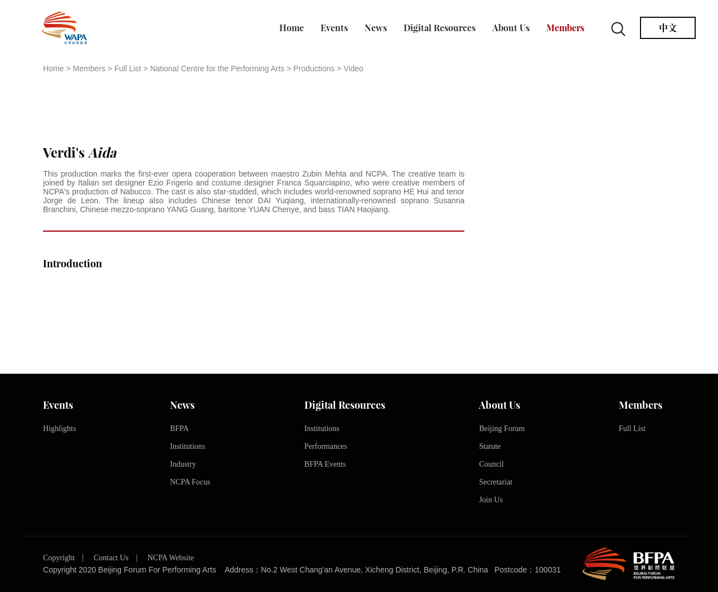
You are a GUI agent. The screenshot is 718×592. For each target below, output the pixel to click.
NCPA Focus (190, 482)
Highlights (59, 428)
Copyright (59, 558)
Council (491, 464)
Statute (490, 446)
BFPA (179, 428)
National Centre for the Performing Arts (217, 68)
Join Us (490, 500)
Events (334, 27)
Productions (313, 68)
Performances (325, 446)
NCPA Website (170, 558)
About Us (511, 27)
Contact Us (111, 558)
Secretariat (495, 482)
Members (565, 27)
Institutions (187, 446)
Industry (183, 464)
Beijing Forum (502, 428)
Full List (127, 68)
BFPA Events (325, 464)
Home (291, 27)
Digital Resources (440, 27)
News (376, 27)
